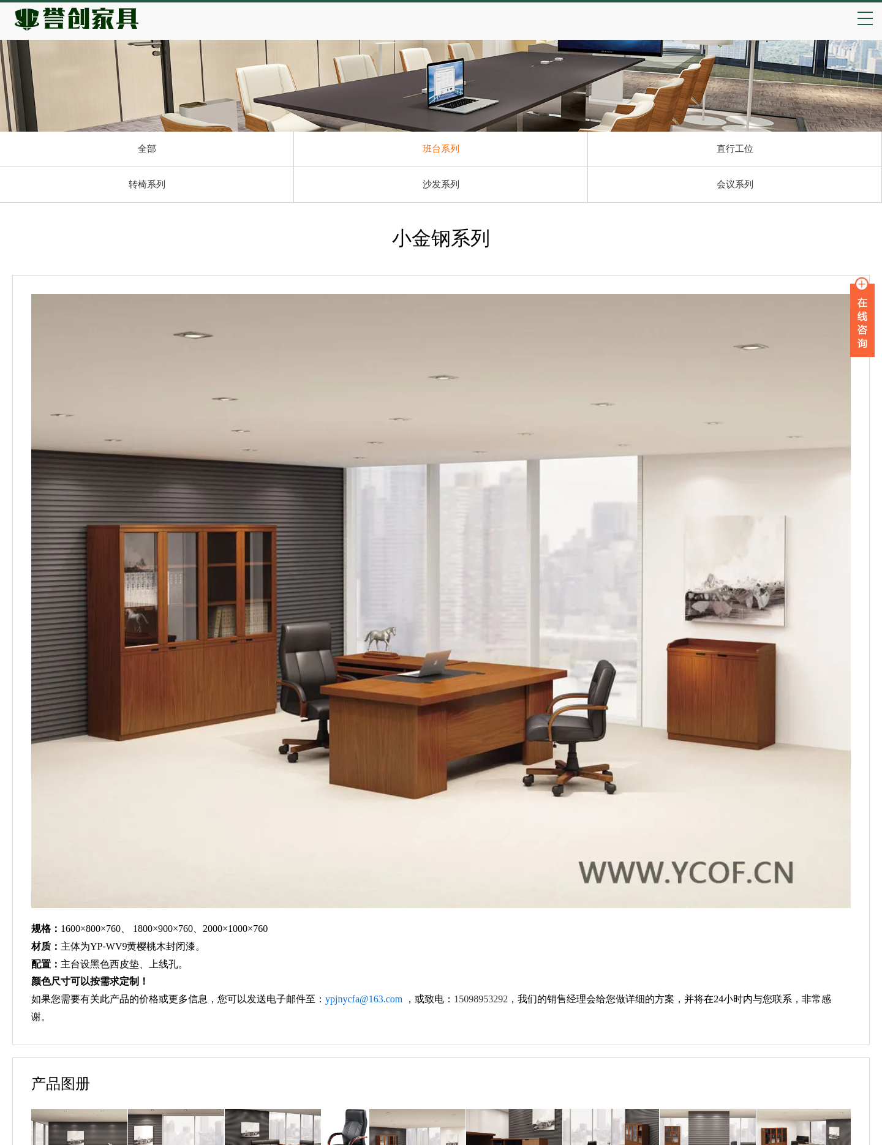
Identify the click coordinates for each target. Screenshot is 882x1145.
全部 (147, 149)
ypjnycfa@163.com (363, 999)
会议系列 (735, 184)
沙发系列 (441, 184)
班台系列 (441, 149)
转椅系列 (147, 184)
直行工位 (735, 149)
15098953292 (481, 999)
